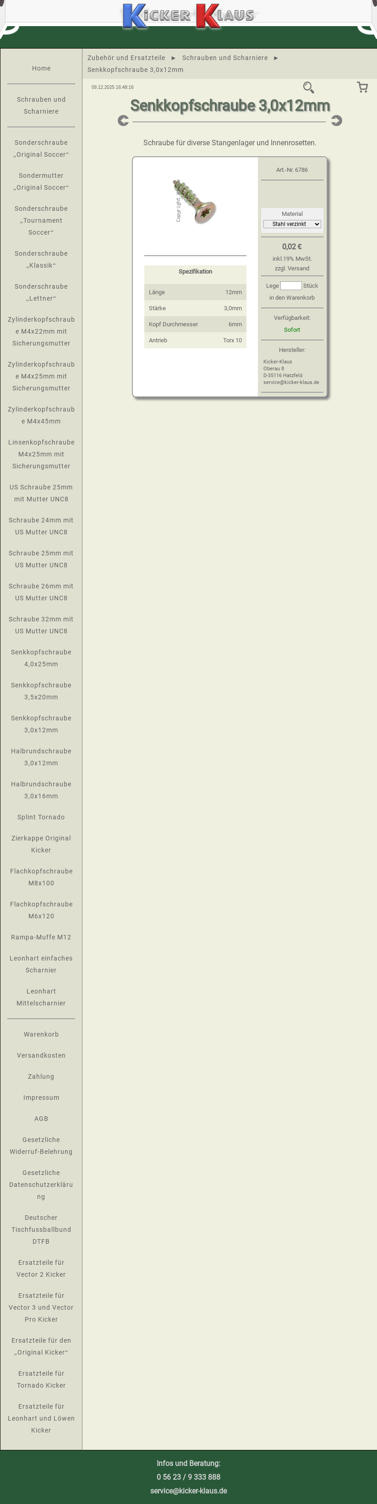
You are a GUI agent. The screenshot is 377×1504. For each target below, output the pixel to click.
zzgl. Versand (292, 268)
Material (292, 213)
